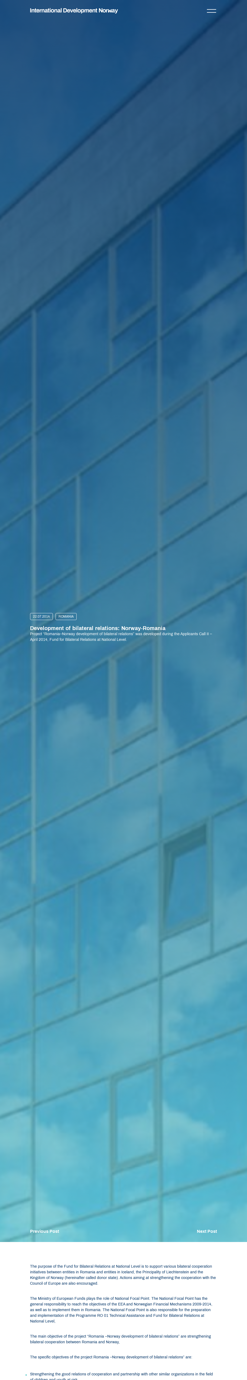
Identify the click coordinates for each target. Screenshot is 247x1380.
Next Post (207, 1231)
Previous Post (44, 1231)
